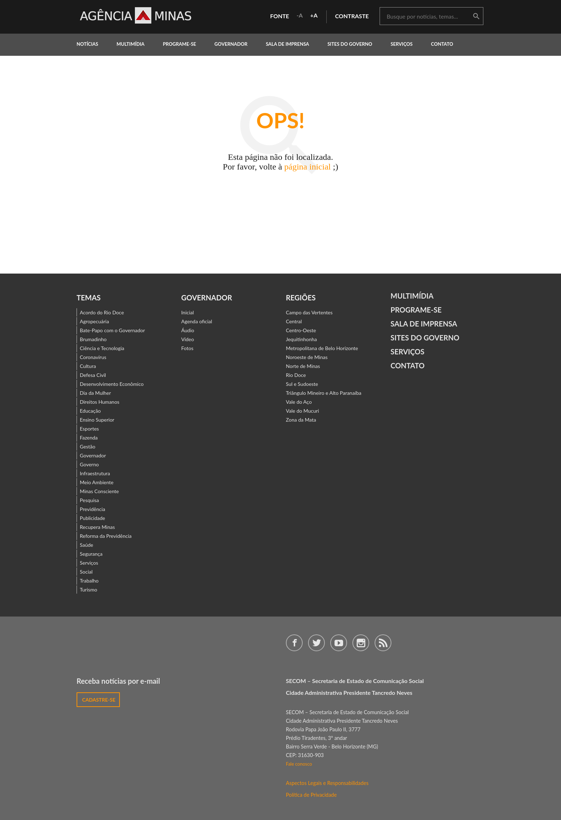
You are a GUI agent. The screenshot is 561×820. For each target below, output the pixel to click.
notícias (87, 44)
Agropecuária (94, 321)
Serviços (402, 44)
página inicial (307, 166)
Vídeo (187, 339)
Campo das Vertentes (309, 312)
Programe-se (416, 309)
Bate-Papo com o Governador (112, 330)
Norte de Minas (303, 366)
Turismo (88, 589)
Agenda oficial (196, 321)
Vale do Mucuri (302, 411)
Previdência (92, 509)
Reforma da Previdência (106, 536)
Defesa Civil (93, 375)
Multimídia (412, 295)
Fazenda (89, 437)
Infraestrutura (95, 473)
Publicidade (92, 518)
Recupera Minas (97, 527)
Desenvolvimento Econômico (111, 384)
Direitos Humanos (99, 402)
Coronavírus (93, 357)
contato (442, 44)
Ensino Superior (97, 420)
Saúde (86, 545)
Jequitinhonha (301, 339)
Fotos (187, 348)
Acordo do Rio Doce (102, 312)
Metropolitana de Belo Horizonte (322, 348)
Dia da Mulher (95, 393)
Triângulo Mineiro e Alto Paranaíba (323, 393)
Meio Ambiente (96, 482)
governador (230, 44)
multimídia (131, 44)
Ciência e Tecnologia (102, 348)
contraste (352, 16)
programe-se (179, 44)
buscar (476, 16)
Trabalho (89, 581)
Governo (89, 464)
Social (86, 572)
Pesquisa (89, 500)
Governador (93, 455)
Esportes (89, 429)
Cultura (88, 366)
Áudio (187, 330)
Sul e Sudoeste (302, 384)
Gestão (88, 446)
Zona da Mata (301, 420)
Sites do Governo (349, 44)
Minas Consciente (99, 491)
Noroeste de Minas (306, 357)
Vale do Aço (299, 402)
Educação (90, 411)
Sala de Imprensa (287, 44)
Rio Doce (296, 375)
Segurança (91, 554)
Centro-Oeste (301, 330)
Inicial (187, 312)
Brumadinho (93, 339)
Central (294, 321)
